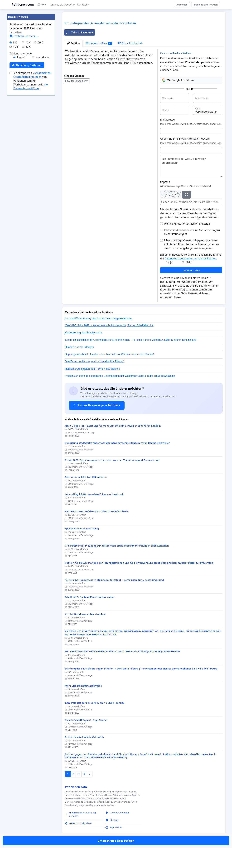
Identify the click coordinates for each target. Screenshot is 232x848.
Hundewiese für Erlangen (79, 347)
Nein (188, 262)
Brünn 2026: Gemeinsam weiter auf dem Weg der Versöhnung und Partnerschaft (112, 460)
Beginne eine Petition (206, 4)
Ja (171, 262)
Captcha (165, 182)
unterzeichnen (191, 270)
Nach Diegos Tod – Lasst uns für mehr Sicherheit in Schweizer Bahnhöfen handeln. (113, 425)
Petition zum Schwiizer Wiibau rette (86, 477)
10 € (28, 42)
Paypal (21, 57)
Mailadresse (167, 119)
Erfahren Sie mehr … (24, 36)
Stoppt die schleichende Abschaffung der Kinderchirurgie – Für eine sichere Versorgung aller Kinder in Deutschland (130, 339)
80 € (28, 46)
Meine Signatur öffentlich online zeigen (187, 223)
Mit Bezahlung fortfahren (27, 65)
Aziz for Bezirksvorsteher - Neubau (85, 614)
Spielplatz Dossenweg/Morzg (82, 528)
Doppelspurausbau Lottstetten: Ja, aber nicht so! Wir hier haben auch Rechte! (109, 354)
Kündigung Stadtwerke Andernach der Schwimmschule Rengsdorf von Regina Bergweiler (117, 442)
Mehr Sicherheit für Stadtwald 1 (83, 685)
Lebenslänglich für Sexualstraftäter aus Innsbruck (94, 494)
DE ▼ (42, 4)
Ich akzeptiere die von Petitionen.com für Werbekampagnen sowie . (32, 80)
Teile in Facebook (78, 32)
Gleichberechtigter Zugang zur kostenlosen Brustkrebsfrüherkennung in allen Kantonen (117, 545)
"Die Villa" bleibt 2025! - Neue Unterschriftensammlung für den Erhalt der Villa (109, 325)
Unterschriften (98, 43)
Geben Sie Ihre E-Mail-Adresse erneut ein (185, 138)
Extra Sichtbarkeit (130, 43)
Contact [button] (82, 4)
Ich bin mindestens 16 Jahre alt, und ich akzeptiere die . (190, 256)
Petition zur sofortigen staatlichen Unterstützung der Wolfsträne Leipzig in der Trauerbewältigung (120, 375)
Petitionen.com (23, 4)
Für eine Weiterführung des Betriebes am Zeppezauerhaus (98, 318)
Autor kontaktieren (76, 80)
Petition (73, 43)
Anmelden (182, 4)
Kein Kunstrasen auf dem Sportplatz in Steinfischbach (96, 511)
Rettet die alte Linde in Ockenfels (84, 737)
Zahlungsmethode (21, 53)
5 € (15, 42)
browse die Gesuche (63, 4)
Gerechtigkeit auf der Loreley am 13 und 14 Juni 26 (94, 702)
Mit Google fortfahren (178, 80)
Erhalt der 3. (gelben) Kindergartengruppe (89, 597)
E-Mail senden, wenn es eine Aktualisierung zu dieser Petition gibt (192, 232)
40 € (15, 46)
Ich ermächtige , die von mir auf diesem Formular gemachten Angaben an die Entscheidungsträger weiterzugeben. (191, 244)
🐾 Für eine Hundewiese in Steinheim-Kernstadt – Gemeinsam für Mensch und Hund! (114, 579)
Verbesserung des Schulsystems (83, 332)
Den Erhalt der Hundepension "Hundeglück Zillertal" (94, 361)
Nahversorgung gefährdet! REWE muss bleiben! (92, 368)
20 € (40, 42)
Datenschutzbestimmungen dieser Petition (190, 258)
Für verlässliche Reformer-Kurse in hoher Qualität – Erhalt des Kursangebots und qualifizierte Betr (122, 651)
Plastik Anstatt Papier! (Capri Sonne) (86, 720)
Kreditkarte (42, 57)
